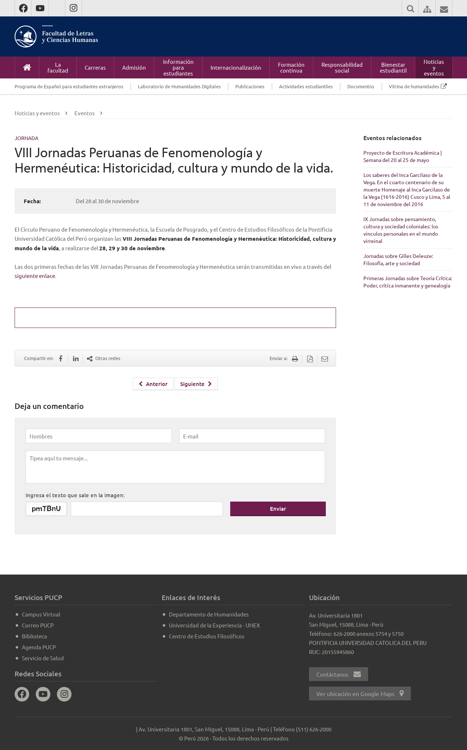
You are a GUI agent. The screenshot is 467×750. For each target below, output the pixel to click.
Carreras (95, 67)
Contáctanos (338, 674)
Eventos (84, 112)
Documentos (360, 86)
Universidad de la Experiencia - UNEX (214, 625)
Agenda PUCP (39, 646)
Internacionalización (236, 67)
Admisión (134, 67)
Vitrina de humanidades (414, 86)
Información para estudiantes (178, 67)
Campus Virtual (41, 614)
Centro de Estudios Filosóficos (206, 636)
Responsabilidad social (342, 67)
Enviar (278, 508)
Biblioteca (34, 636)
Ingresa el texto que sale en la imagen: (75, 495)
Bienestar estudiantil (393, 67)
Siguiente (196, 383)
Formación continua (291, 67)
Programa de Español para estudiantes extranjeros (69, 86)
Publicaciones (250, 86)
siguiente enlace (35, 275)
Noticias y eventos (434, 67)
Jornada (26, 138)
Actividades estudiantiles (306, 86)
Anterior (153, 383)
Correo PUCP (38, 625)
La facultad (57, 67)
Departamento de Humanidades (209, 614)
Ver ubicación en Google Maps (360, 693)
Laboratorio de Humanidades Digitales (179, 86)
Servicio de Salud (43, 657)
